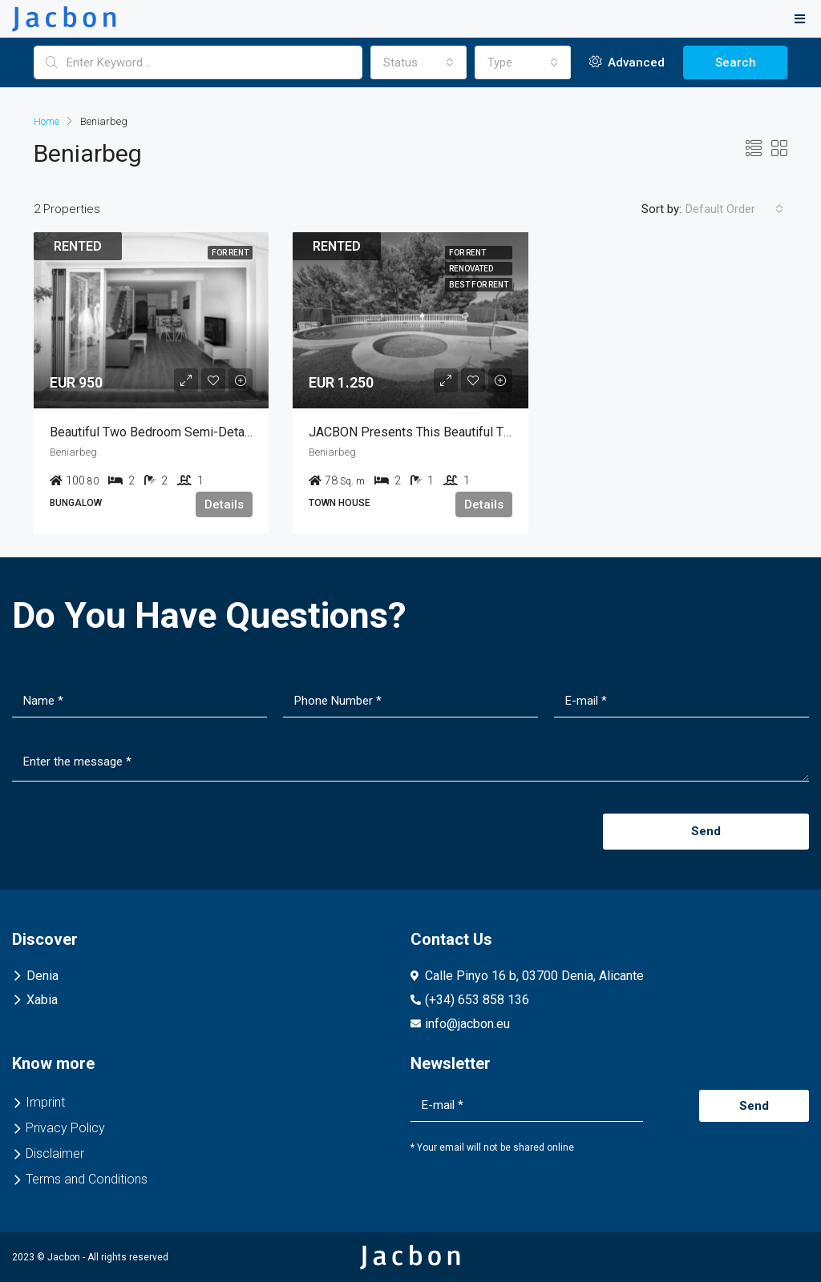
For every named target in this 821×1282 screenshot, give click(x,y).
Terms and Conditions (87, 1179)
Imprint (45, 1102)
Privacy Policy (65, 1127)
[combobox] (418, 62)
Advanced (627, 62)
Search (735, 62)
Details (224, 504)
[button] (800, 19)
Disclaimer (55, 1153)
